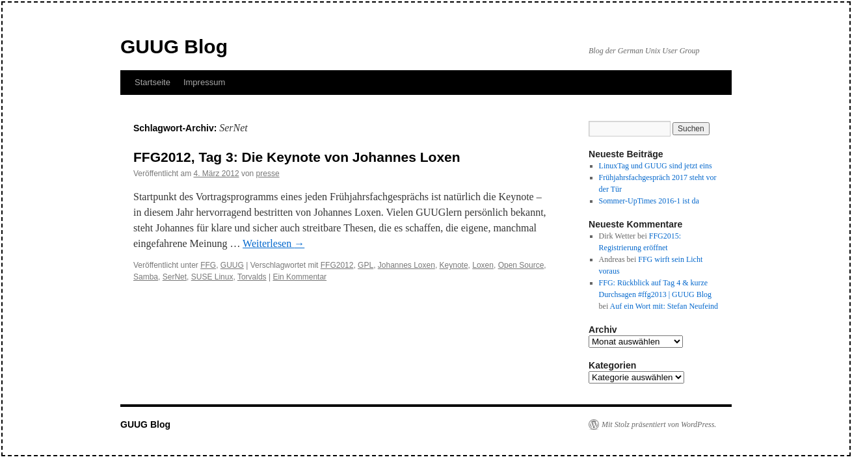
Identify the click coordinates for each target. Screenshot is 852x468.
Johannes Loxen (406, 265)
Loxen (483, 265)
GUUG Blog (174, 46)
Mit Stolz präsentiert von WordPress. (659, 424)
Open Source (521, 265)
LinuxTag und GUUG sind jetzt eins (655, 165)
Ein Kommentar (299, 276)
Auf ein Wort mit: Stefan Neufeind (664, 306)
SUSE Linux (212, 276)
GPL (365, 265)
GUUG (232, 265)
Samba (145, 276)
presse (268, 173)
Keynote (454, 265)
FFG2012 (337, 265)
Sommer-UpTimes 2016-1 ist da (649, 200)
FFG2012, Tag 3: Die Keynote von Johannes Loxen (296, 157)
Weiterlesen (273, 243)
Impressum (204, 82)
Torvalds (252, 276)
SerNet (175, 276)
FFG (208, 265)
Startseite (152, 82)
